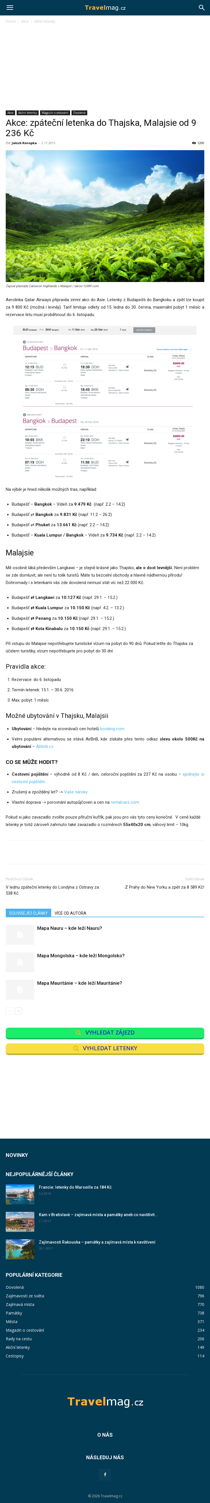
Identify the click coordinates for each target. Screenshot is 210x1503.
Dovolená (79, 113)
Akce (25, 21)
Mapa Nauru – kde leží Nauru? (69, 928)
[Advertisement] (105, 67)
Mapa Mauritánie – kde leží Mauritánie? (79, 983)
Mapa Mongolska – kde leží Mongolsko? (81, 955)
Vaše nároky (76, 792)
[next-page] (18, 1010)
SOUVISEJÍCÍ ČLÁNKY (28, 913)
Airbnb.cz (45, 746)
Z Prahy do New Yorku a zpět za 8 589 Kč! (164, 887)
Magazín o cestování (55, 113)
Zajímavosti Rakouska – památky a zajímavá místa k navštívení (97, 1242)
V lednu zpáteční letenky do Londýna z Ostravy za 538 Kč (52, 890)
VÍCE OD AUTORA (70, 913)
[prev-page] (9, 1010)
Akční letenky (44, 21)
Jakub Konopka (24, 143)
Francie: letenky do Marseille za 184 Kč (75, 1187)
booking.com (112, 728)
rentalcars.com (125, 802)
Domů (11, 21)
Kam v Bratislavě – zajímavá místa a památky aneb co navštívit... (98, 1214)
